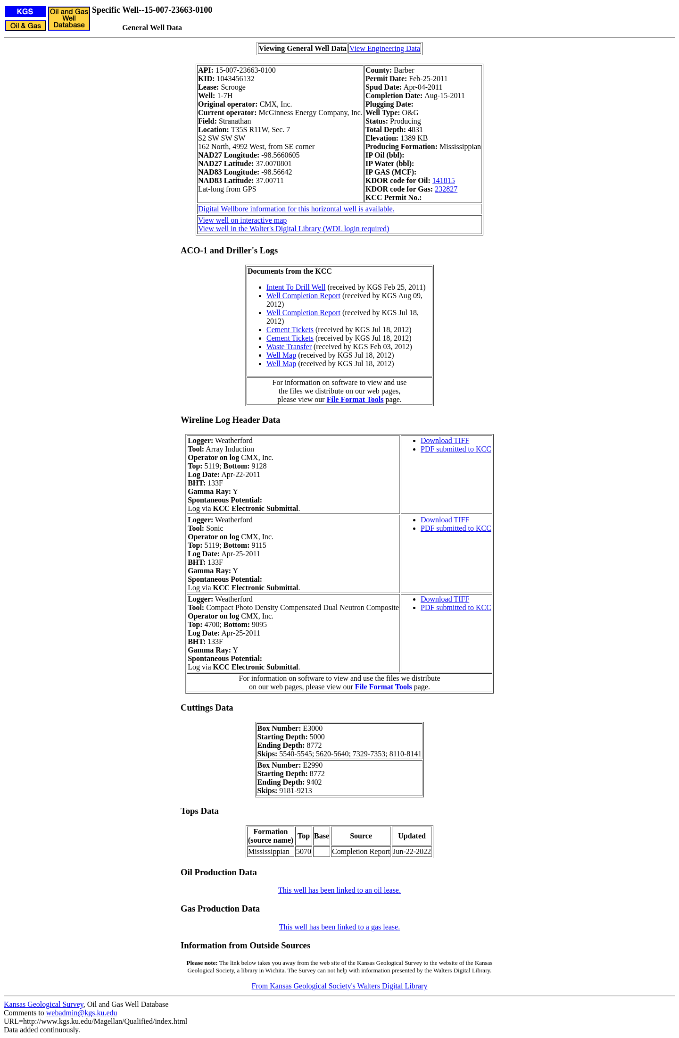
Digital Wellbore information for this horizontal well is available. (296, 209)
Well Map (281, 355)
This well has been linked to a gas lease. (339, 927)
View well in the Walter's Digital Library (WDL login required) (293, 229)
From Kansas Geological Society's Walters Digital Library (340, 986)
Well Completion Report (303, 296)
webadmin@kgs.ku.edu (81, 1013)
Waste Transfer (289, 347)
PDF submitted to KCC (456, 449)
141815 (443, 180)
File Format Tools (355, 399)
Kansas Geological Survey (43, 1004)
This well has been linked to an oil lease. (339, 890)
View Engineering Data (384, 48)
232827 (446, 189)
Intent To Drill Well (295, 287)
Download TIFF (445, 440)
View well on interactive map (242, 220)
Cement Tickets (290, 330)
